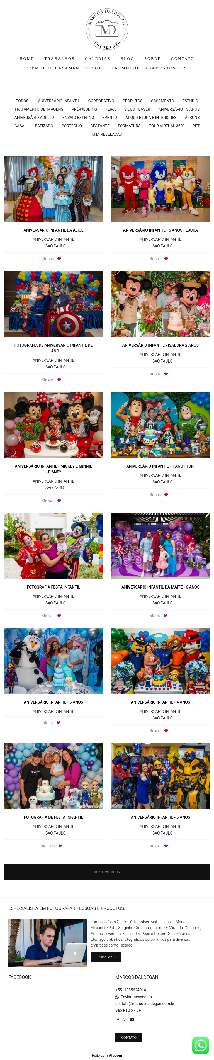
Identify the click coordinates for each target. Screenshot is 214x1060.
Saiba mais (106, 957)
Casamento (162, 101)
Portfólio (72, 126)
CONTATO (182, 59)
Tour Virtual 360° (166, 126)
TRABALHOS (59, 59)
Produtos (132, 101)
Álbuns (192, 118)
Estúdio (190, 101)
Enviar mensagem (136, 997)
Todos (22, 101)
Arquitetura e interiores (151, 118)
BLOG (127, 59)
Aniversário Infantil (59, 101)
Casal (20, 126)
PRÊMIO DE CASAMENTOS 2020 (63, 68)
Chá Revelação (107, 134)
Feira (110, 109)
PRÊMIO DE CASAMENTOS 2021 (150, 68)
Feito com (107, 1055)
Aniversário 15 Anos (179, 109)
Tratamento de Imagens (38, 109)
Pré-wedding (84, 109)
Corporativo (101, 101)
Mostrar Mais (107, 872)
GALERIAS (98, 59)
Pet (196, 126)
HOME (27, 59)
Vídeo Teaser (137, 109)
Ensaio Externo (78, 118)
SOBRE (152, 59)
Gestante (100, 126)
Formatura (129, 126)
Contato (129, 1037)
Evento (110, 118)
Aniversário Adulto (34, 118)
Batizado (44, 126)
